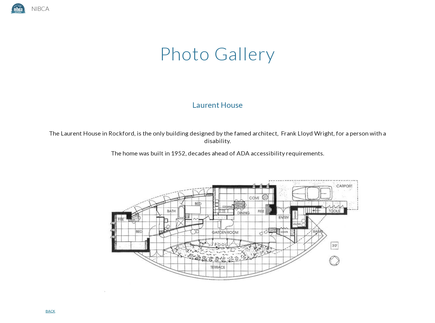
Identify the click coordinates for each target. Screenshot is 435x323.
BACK (50, 311)
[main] (217, 53)
